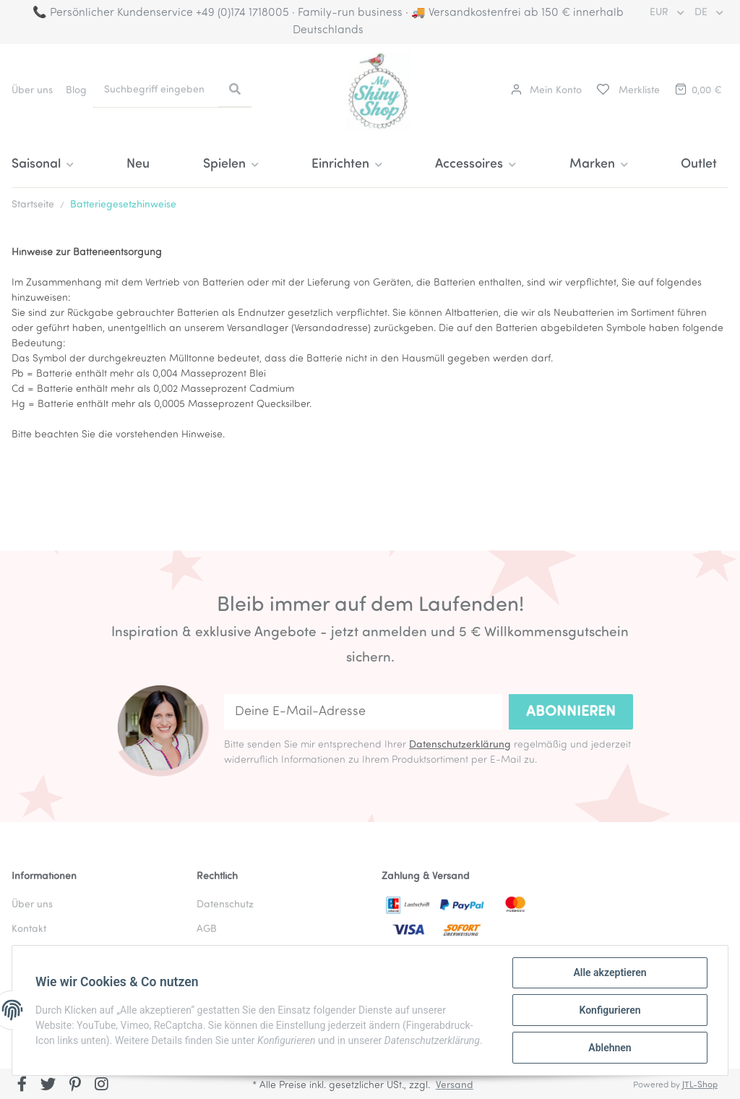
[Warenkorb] (697, 91)
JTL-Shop (700, 1085)
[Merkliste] (627, 91)
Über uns (32, 90)
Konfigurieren (609, 1010)
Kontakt (29, 929)
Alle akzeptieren (609, 972)
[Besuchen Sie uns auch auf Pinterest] (74, 1085)
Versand (454, 1085)
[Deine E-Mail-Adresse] (363, 712)
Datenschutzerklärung (460, 745)
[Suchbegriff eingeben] (156, 90)
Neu (138, 164)
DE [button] (702, 12)
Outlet (699, 164)
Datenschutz (225, 904)
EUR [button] (660, 12)
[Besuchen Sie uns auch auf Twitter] (48, 1085)
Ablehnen (609, 1047)
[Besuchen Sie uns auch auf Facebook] (22, 1085)
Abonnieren (571, 712)
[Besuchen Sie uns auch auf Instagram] (101, 1085)
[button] (546, 91)
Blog (76, 90)
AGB (207, 929)
